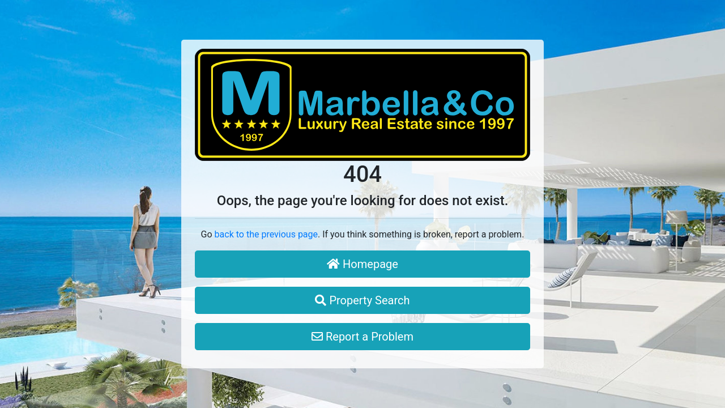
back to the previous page (266, 234)
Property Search (362, 300)
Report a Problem (362, 336)
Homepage (362, 264)
